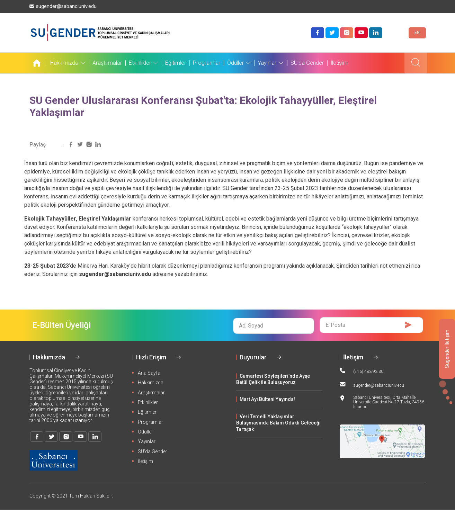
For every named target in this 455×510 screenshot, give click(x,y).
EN (417, 32)
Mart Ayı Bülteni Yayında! (267, 399)
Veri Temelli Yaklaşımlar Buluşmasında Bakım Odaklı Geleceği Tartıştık (278, 423)
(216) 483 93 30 (361, 371)
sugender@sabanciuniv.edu (63, 6)
